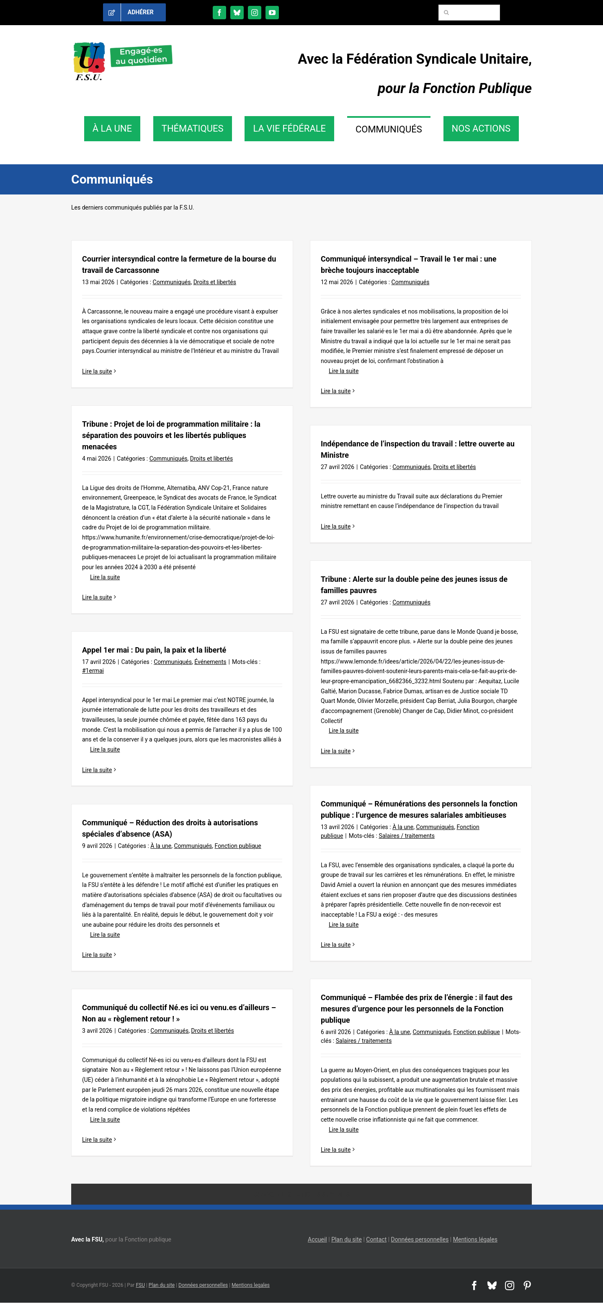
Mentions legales (251, 1285)
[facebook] (219, 12)
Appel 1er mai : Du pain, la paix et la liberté (154, 649)
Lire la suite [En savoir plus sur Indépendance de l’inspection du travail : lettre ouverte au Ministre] (335, 526)
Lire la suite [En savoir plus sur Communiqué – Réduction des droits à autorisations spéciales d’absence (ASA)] (97, 954)
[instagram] (254, 12)
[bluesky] (237, 12)
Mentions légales (475, 1239)
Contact (376, 1239)
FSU (140, 1285)
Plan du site (346, 1239)
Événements (210, 661)
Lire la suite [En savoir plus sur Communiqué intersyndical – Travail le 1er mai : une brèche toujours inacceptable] (335, 391)
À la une (402, 827)
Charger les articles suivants (301, 1194)
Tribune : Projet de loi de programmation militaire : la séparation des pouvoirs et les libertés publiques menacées (171, 435)
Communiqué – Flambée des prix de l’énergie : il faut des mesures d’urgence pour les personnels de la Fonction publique (417, 1008)
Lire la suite (339, 371)
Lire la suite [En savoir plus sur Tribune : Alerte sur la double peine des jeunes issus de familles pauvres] (335, 751)
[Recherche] (446, 13)
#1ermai (93, 670)
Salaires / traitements (407, 835)
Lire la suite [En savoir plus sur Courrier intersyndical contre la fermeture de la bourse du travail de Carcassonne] (97, 371)
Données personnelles (420, 1239)
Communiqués (172, 282)
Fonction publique (238, 845)
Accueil (317, 1239)
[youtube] (272, 12)
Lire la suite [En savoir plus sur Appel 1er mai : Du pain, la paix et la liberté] (97, 770)
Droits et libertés (214, 282)
